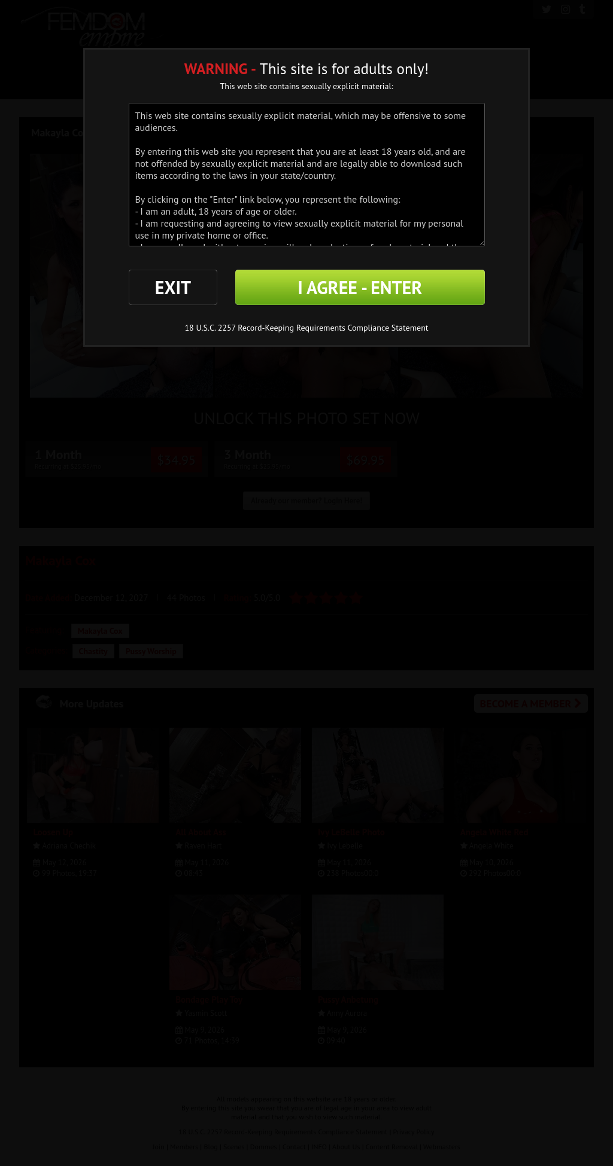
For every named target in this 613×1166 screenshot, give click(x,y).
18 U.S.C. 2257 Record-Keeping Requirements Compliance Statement (306, 327)
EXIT (173, 287)
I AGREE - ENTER (360, 287)
